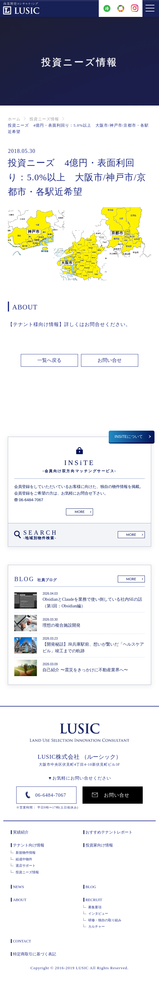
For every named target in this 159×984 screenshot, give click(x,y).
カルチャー (96, 927)
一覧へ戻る (49, 361)
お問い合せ (109, 361)
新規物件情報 (26, 853)
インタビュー (98, 914)
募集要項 (94, 908)
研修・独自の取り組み (104, 920)
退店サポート (26, 866)
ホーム (14, 119)
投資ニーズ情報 (44, 119)
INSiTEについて (129, 437)
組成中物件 (24, 860)
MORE (80, 513)
